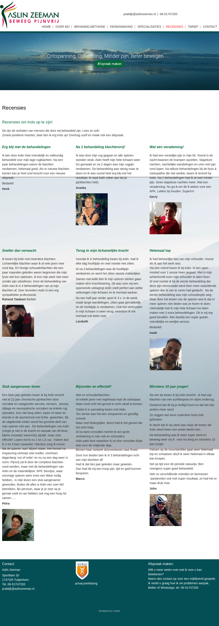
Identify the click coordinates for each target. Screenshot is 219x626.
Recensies (174, 26)
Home (46, 26)
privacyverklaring (86, 583)
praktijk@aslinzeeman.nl (18, 588)
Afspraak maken (109, 64)
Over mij (63, 26)
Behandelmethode (89, 26)
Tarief (193, 26)
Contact (210, 26)
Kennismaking (121, 26)
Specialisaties (149, 26)
